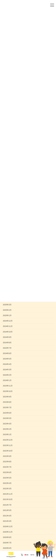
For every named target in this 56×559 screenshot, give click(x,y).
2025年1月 (7, 315)
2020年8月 (7, 537)
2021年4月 (7, 516)
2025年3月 (7, 305)
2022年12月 (8, 440)
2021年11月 (8, 494)
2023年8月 (7, 402)
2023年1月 (7, 434)
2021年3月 (7, 521)
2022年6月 (7, 472)
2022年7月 (7, 467)
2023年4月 (7, 424)
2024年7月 (7, 348)
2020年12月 (8, 526)
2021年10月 (8, 499)
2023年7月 (7, 407)
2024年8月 (7, 343)
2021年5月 (7, 510)
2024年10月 (8, 332)
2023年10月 (8, 391)
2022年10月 (8, 451)
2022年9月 (7, 456)
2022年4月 (7, 483)
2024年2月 (7, 375)
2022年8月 (7, 462)
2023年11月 (8, 386)
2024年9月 (7, 337)
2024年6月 (7, 353)
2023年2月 (7, 429)
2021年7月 (7, 505)
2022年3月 (7, 489)
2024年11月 (8, 326)
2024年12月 (8, 321)
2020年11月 (8, 532)
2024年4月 (7, 364)
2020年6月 (7, 548)
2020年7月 (7, 543)
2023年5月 (7, 418)
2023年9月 (7, 397)
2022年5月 (7, 478)
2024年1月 (7, 380)
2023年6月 (7, 413)
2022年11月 (8, 445)
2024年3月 (7, 370)
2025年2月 (7, 310)
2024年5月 (7, 359)
